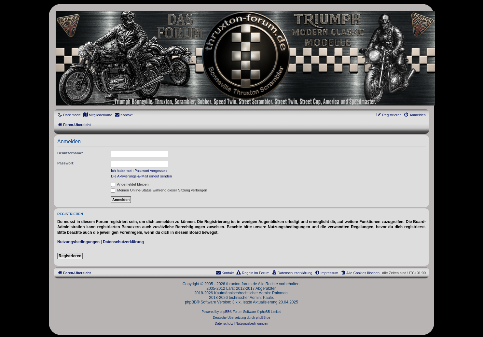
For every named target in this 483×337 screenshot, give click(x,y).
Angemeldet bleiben (130, 184)
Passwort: (66, 163)
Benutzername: (70, 153)
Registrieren (70, 256)
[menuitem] (97, 115)
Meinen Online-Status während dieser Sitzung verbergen (159, 190)
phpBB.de (263, 317)
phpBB (224, 312)
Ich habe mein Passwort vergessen (139, 171)
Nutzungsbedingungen (78, 242)
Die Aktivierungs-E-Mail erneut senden (141, 176)
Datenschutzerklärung (123, 242)
